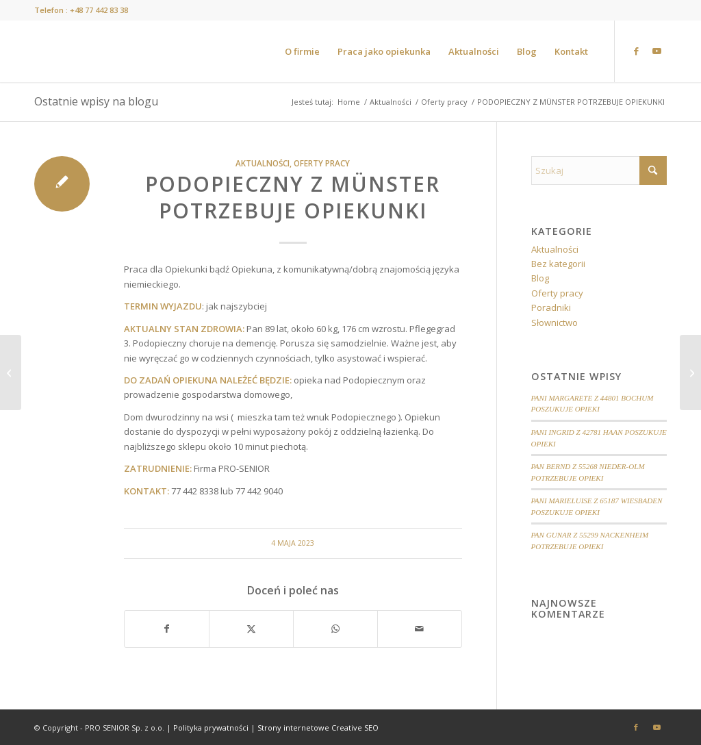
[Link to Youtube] (656, 50)
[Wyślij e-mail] (419, 628)
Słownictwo (554, 322)
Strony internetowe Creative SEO (318, 727)
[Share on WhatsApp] (335, 628)
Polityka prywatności (210, 727)
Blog (540, 278)
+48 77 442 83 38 (99, 10)
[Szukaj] (599, 170)
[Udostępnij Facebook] (167, 628)
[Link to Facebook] (636, 50)
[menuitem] (302, 51)
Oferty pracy (322, 162)
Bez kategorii (558, 263)
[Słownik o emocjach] (690, 372)
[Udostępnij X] (251, 628)
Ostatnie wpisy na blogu (96, 101)
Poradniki (551, 307)
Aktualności (262, 162)
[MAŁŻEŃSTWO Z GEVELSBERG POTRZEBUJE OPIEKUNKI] (10, 372)
